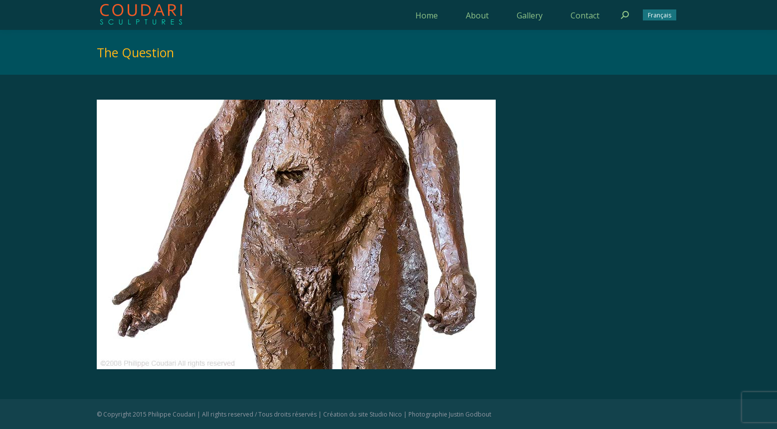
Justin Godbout (470, 414)
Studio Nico (386, 414)
